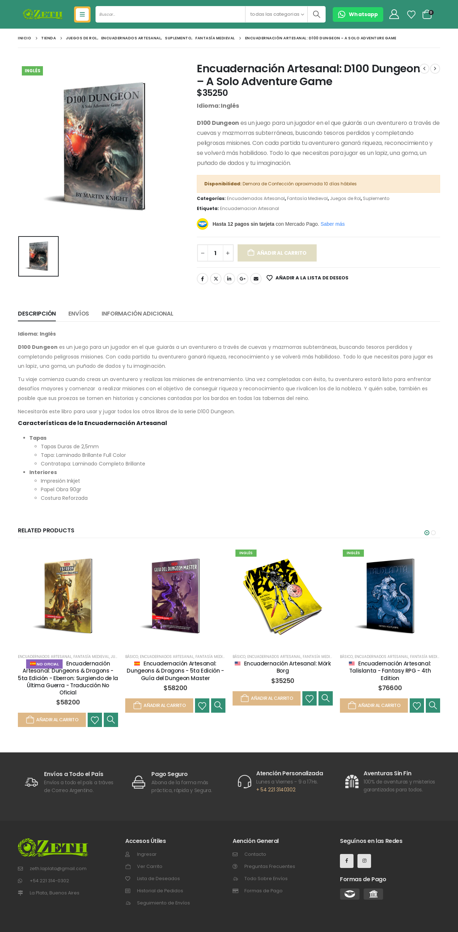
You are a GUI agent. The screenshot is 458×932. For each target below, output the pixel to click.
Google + (242, 278)
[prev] (424, 69)
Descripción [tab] (37, 313)
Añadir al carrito (282, 253)
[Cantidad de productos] (215, 253)
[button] (427, 533)
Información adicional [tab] (138, 313)
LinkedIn (229, 278)
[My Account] (394, 14)
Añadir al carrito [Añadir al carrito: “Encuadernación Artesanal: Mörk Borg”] (266, 698)
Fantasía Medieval (307, 198)
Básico (131, 656)
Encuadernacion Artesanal (249, 208)
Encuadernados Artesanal (256, 198)
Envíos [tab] (78, 313)
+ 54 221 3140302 (275, 789)
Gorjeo (215, 278)
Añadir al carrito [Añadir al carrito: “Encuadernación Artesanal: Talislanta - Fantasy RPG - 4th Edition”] (373, 705)
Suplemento (376, 198)
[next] (435, 69)
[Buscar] (316, 14)
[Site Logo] (43, 14)
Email (256, 278)
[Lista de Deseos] (411, 14)
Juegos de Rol (345, 198)
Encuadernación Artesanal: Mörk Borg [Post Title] (287, 667)
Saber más (333, 224)
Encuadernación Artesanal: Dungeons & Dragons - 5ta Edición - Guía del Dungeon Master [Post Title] (175, 671)
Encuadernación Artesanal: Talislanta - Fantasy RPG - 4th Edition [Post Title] (390, 671)
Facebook (202, 278)
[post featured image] (68, 597)
